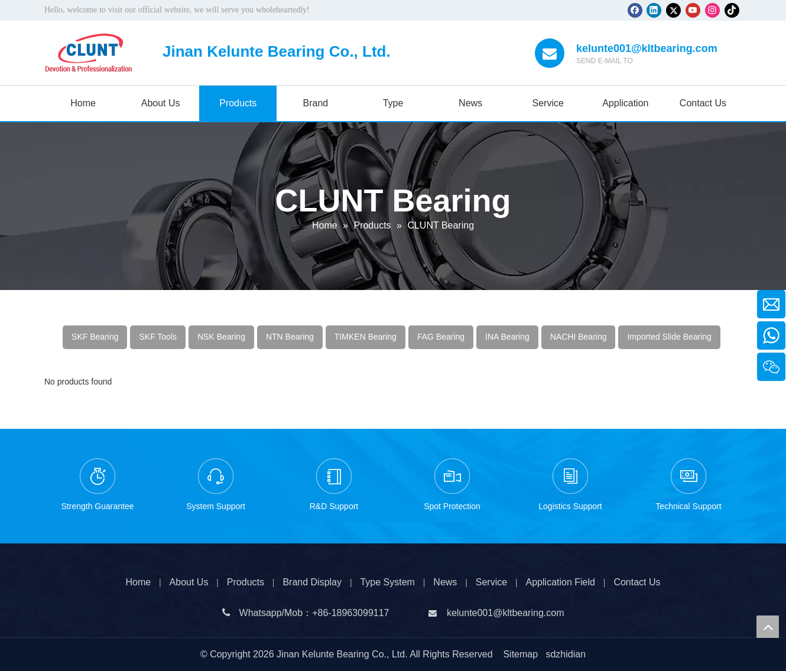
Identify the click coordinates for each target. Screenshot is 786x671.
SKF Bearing (95, 336)
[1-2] (334, 476)
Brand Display (312, 582)
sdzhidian (565, 654)
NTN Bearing (290, 336)
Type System (387, 582)
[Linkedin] (654, 10)
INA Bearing (507, 336)
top (767, 626)
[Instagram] (712, 10)
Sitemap (520, 654)
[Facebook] (635, 10)
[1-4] (452, 476)
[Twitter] (673, 10)
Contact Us (636, 582)
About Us (189, 582)
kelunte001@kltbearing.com (646, 48)
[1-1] (97, 476)
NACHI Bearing (578, 336)
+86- (321, 613)
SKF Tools (158, 336)
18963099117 (360, 613)
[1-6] (688, 476)
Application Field (560, 582)
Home (138, 582)
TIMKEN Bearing (365, 336)
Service (491, 582)
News (445, 582)
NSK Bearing (221, 336)
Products (245, 582)
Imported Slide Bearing (669, 336)
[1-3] (215, 476)
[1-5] (570, 476)
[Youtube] (693, 10)
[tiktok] (732, 10)
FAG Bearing (441, 336)
